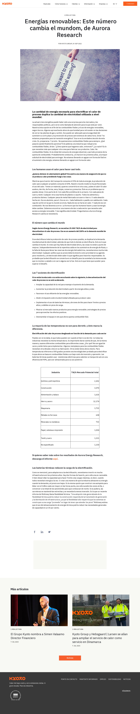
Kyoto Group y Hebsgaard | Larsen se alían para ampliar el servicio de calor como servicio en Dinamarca (100, 638)
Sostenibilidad (114, 679)
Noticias (70, 658)
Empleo (103, 679)
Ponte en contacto (69, 679)
